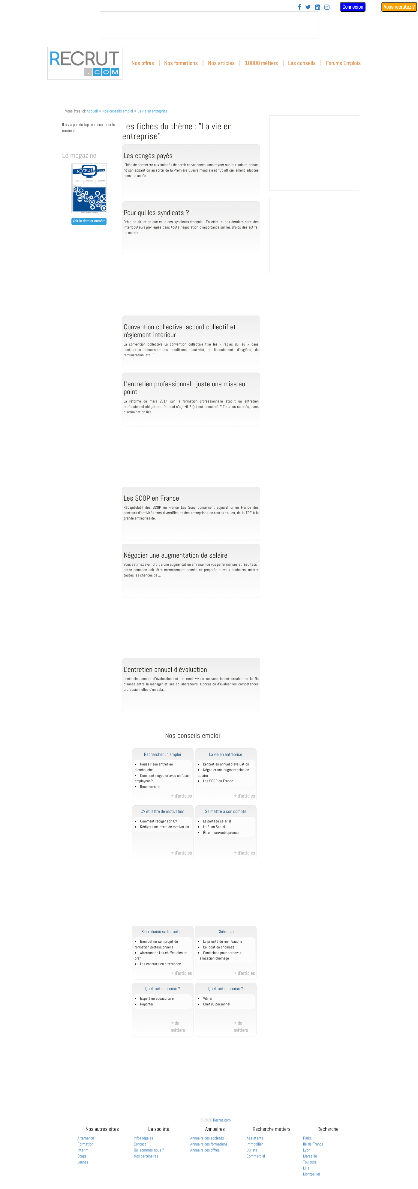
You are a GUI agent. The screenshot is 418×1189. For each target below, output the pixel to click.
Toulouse (310, 1162)
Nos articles (221, 63)
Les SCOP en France (218, 781)
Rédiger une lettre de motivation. (165, 827)
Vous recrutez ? (399, 6)
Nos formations (181, 63)
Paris (307, 1138)
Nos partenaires (146, 1156)
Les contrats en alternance (160, 964)
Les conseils (302, 63)
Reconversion (150, 786)
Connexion (352, 6)
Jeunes (82, 1162)
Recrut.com (222, 1120)
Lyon (306, 1150)
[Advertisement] (191, 292)
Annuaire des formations (208, 1144)
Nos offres (142, 63)
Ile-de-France (313, 1144)
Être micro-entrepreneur (221, 832)
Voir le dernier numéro (89, 221)
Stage (81, 1156)
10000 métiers (261, 63)
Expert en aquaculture (157, 998)
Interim (83, 1150)
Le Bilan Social (214, 827)
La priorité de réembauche (222, 941)
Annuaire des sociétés (207, 1138)
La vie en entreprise (152, 111)
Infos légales (143, 1138)
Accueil (92, 111)
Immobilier (255, 1144)
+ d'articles (181, 796)
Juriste (252, 1150)
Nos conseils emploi (117, 111)
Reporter (146, 1004)
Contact (140, 1144)
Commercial (256, 1156)
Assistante (255, 1138)
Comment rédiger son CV (158, 821)
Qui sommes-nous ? (149, 1150)
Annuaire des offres (205, 1150)
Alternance (85, 1138)
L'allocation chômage (218, 947)
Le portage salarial (217, 821)
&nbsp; (209, 24)
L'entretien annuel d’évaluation (226, 764)
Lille (306, 1168)
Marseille (310, 1156)
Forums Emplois (343, 63)
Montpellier (311, 1174)
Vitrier (207, 998)
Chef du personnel (216, 1004)
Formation (85, 1144)
